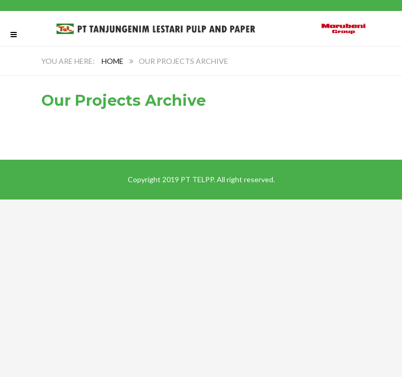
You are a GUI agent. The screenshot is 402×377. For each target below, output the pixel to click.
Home (113, 61)
